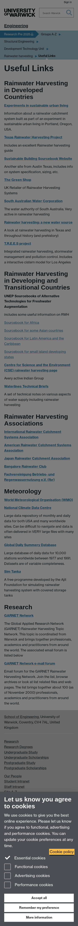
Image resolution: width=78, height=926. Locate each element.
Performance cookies (28, 885)
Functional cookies (26, 867)
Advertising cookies (27, 876)
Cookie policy (62, 851)
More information (39, 917)
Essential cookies (25, 857)
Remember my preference (39, 908)
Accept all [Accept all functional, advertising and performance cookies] (39, 898)
